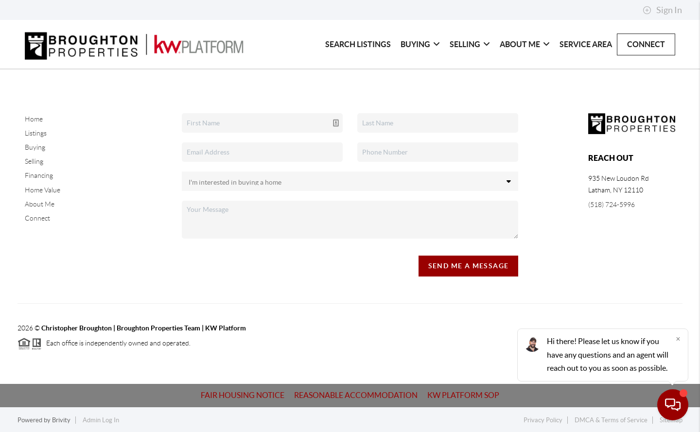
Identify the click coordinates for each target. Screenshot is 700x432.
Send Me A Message (468, 266)
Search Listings (358, 44)
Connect (646, 44)
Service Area (586, 44)
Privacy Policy (543, 420)
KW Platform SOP (463, 395)
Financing (39, 175)
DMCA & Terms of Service (611, 420)
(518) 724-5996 (611, 204)
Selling (470, 44)
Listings (36, 133)
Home (34, 119)
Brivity (61, 420)
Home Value (42, 190)
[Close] (678, 339)
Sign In (662, 10)
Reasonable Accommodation (356, 395)
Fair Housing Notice (242, 395)
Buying (420, 44)
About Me (525, 44)
